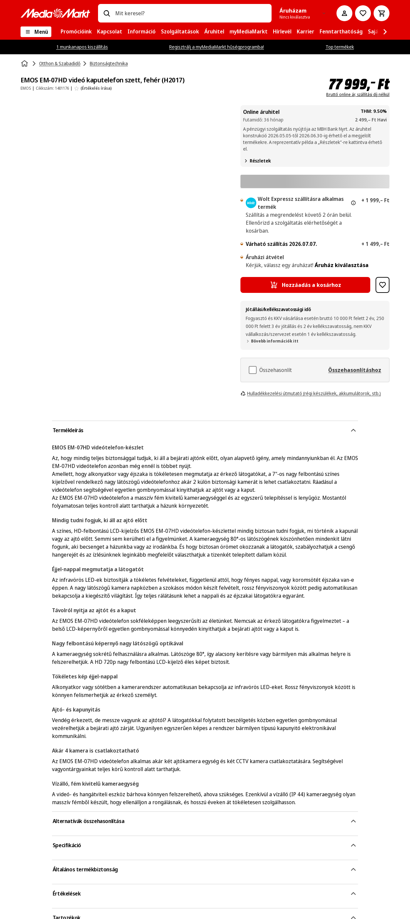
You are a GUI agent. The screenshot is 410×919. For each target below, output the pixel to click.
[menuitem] (76, 31)
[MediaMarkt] (55, 13)
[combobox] (190, 13)
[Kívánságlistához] (363, 13)
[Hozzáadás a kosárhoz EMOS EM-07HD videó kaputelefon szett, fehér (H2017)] (305, 285)
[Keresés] (107, 13)
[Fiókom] (344, 13)
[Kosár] (381, 13)
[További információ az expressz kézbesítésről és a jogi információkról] (353, 203)
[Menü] (36, 31)
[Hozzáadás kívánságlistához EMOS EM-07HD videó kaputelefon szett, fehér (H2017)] (382, 285)
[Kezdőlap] (25, 64)
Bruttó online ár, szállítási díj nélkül (357, 94)
